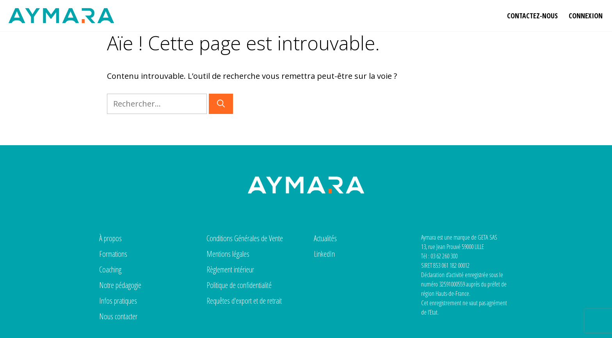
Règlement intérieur (230, 269)
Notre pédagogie (120, 285)
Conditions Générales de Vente (244, 238)
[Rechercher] (221, 104)
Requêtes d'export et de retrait (244, 300)
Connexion (586, 15)
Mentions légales (227, 254)
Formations (113, 254)
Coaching (110, 269)
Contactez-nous (532, 15)
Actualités (325, 238)
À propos (110, 238)
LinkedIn (324, 254)
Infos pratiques (118, 300)
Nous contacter (118, 316)
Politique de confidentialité (239, 285)
